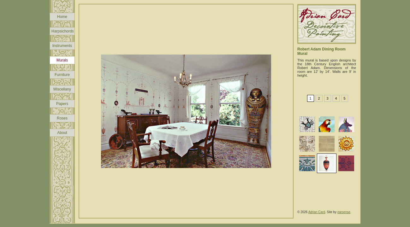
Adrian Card (316, 212)
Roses (62, 118)
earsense (343, 212)
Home (62, 17)
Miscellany (62, 89)
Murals (62, 60)
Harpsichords (62, 31)
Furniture (62, 75)
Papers (62, 104)
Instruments (62, 46)
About (62, 133)
